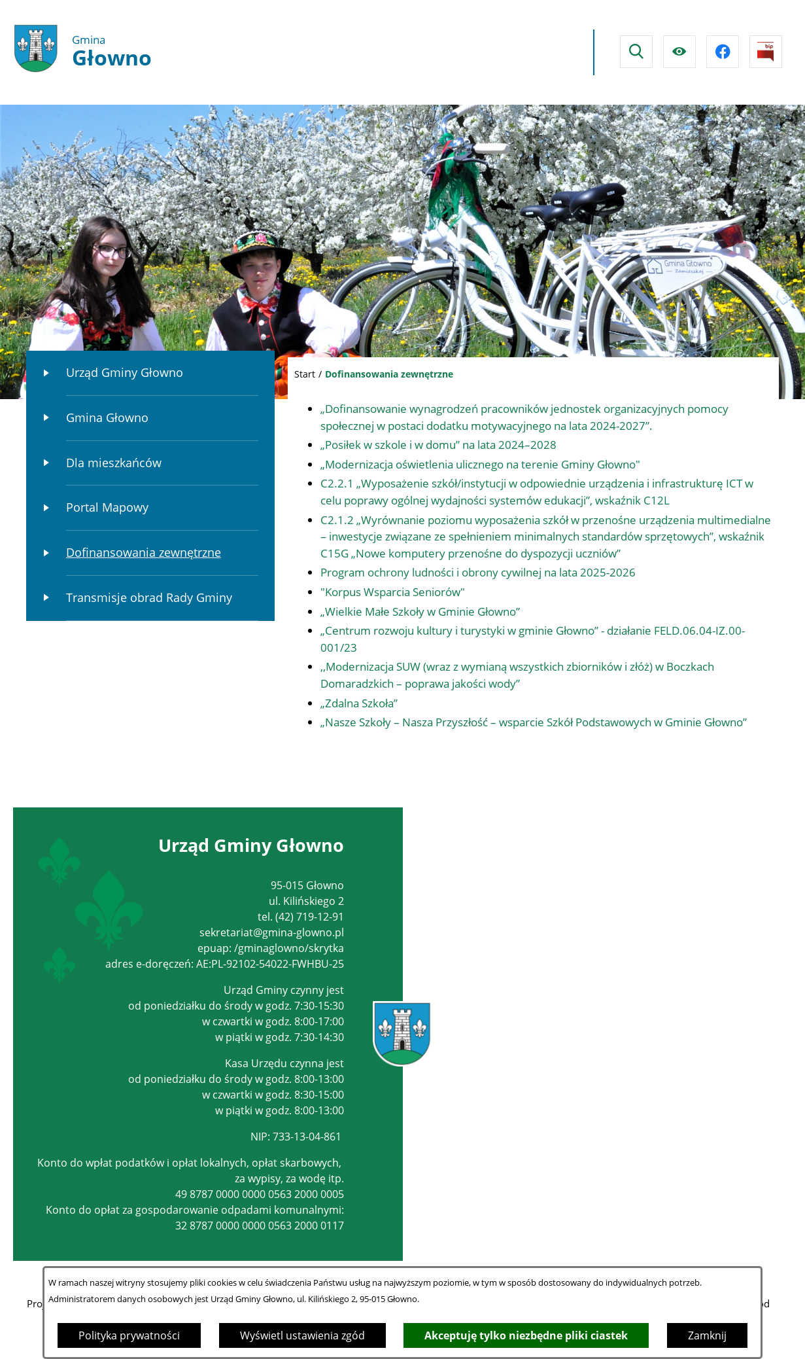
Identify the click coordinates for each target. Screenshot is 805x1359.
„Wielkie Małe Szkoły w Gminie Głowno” (420, 611)
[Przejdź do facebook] (722, 51)
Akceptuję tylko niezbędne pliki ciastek (526, 1335)
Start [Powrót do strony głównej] (304, 373)
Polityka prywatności (129, 1335)
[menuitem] (150, 373)
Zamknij (707, 1335)
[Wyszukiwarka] (636, 51)
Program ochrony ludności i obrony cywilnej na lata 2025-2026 (478, 572)
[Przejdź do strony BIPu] (765, 51)
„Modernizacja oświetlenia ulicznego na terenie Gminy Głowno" (480, 464)
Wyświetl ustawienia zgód (302, 1335)
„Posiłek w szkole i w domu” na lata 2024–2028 (438, 444)
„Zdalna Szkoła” (359, 703)
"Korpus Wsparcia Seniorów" (392, 591)
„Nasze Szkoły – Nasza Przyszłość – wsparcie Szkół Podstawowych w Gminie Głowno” (533, 722)
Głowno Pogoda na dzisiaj (464, 52)
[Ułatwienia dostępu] (679, 51)
